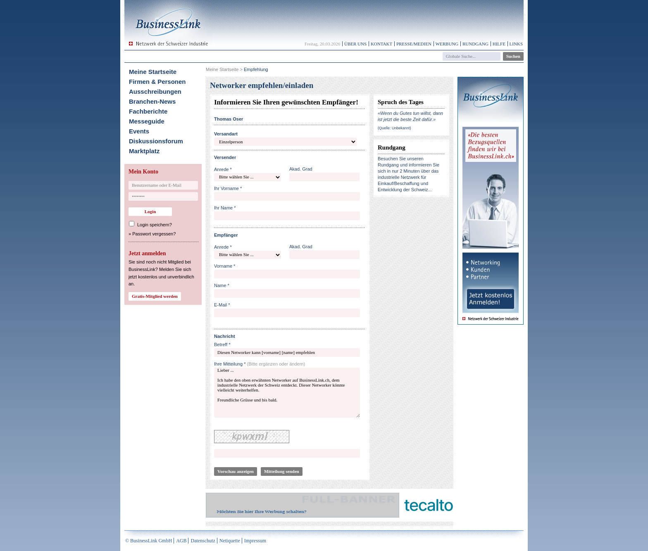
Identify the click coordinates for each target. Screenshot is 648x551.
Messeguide (146, 121)
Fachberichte (148, 111)
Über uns (355, 43)
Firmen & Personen (157, 81)
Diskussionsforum (156, 141)
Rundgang (475, 43)
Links (516, 43)
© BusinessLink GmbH (148, 541)
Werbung (447, 43)
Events (139, 131)
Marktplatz (144, 150)
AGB (181, 541)
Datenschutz (203, 541)
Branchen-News (152, 101)
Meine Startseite (152, 71)
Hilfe (499, 43)
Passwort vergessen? (154, 233)
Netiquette (229, 541)
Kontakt (381, 43)
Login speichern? (154, 224)
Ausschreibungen (155, 91)
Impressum (255, 541)
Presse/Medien (413, 43)
